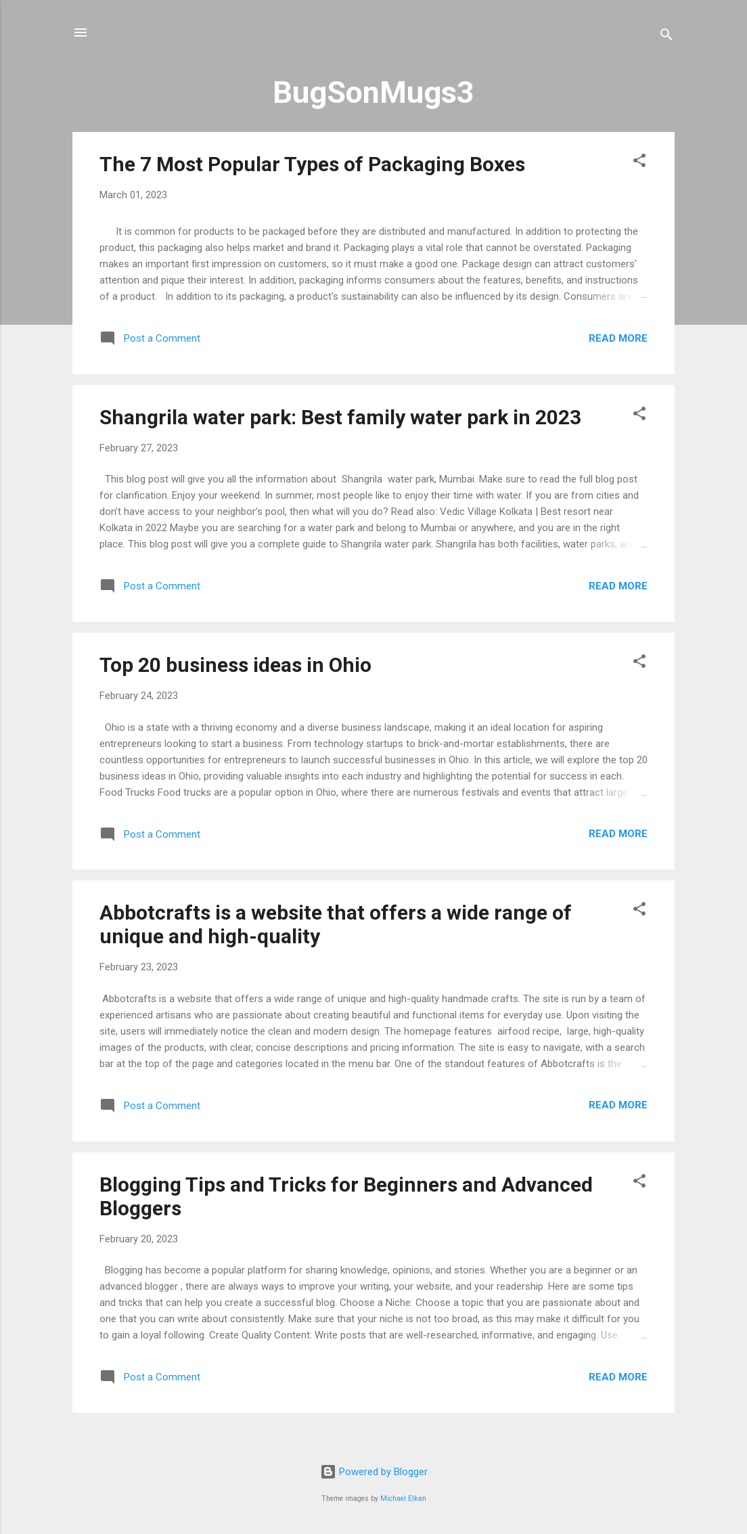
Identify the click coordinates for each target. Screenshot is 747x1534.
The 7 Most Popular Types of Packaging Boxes (312, 164)
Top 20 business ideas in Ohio (235, 665)
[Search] (666, 37)
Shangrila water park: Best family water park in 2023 (340, 417)
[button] (639, 162)
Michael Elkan (403, 1498)
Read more (618, 338)
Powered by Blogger (374, 1472)
